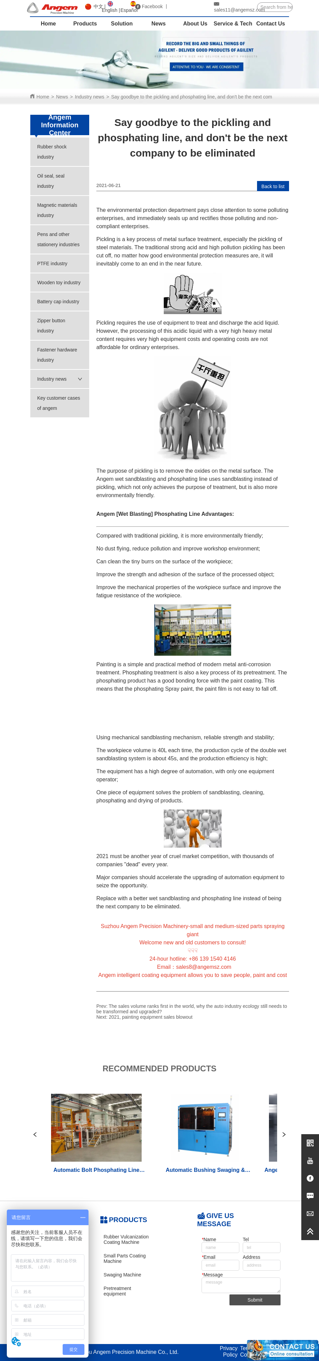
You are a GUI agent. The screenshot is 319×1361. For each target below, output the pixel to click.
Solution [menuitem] (122, 23)
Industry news (89, 96)
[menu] (159, 24)
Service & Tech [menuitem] (232, 23)
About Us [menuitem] (195, 23)
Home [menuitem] (48, 23)
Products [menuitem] (85, 23)
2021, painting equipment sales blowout (151, 1017)
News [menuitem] (158, 23)
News (62, 96)
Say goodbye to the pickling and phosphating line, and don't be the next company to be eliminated (214, 96)
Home (42, 96)
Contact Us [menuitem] (270, 23)
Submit (255, 1300)
